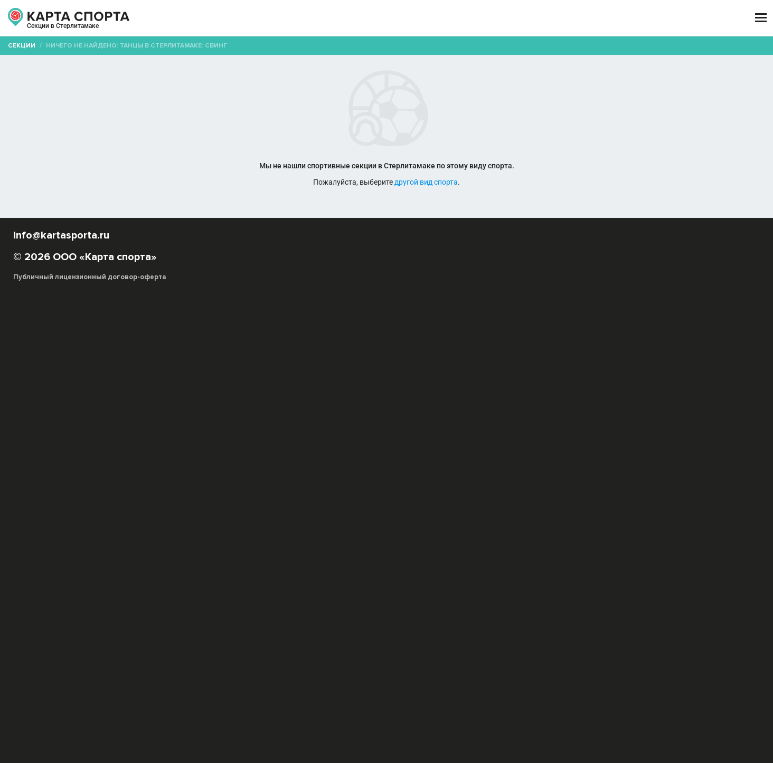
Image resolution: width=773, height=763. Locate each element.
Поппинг (451, 481)
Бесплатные (632, 82)
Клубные (539, 471)
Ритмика (272, 503)
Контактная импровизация (603, 471)
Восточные (244, 471)
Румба (532, 503)
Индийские (364, 471)
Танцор (584, 492)
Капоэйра (503, 471)
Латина (242, 481)
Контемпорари (677, 471)
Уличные (399, 503)
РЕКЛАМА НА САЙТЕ (113, 656)
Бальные (575, 460)
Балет (545, 460)
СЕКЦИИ (227, 18)
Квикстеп (616, 503)
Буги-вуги (684, 460)
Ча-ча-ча (460, 503)
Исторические (458, 471)
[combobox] (356, 82)
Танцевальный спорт (667, 492)
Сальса (562, 481)
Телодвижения (228, 503)
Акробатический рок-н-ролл (351, 460)
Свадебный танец (609, 481)
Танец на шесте (352, 492)
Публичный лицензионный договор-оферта (138, 718)
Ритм (686, 503)
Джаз (277, 471)
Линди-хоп (277, 481)
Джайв (559, 503)
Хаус (456, 492)
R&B (442, 460)
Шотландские (544, 492)
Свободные (690, 481)
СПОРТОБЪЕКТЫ (417, 18)
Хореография (492, 492)
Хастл (433, 492)
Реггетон (487, 481)
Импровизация (316, 471)
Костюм (305, 503)
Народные (415, 481)
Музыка (614, 492)
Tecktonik (470, 460)
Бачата (607, 460)
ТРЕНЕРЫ (339, 18)
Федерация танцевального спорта (261, 513)
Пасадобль (498, 503)
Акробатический (351, 503)
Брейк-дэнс (644, 460)
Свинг (654, 481)
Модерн (378, 481)
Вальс (585, 503)
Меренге (344, 481)
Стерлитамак (104, 30)
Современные (227, 492)
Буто (212, 471)
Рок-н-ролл (526, 481)
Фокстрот (655, 503)
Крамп (214, 481)
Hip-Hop (416, 460)
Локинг (312, 481)
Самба (429, 503)
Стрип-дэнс (276, 492)
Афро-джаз (511, 460)
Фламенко (401, 492)
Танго (310, 492)
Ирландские (408, 471)
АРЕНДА (282, 18)
